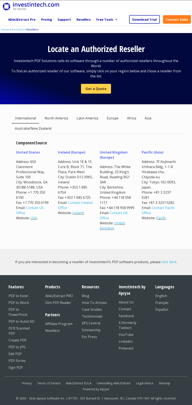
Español (161, 309)
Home (5, 29)
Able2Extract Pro (22, 19)
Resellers (84, 19)
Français (162, 302)
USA (33, 218)
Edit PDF (15, 353)
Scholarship (91, 330)
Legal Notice (144, 383)
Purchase (18, 29)
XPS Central (91, 323)
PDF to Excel (18, 295)
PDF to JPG (17, 347)
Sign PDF (16, 367)
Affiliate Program (58, 323)
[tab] (25, 118)
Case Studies (92, 309)
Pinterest (126, 348)
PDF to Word (19, 302)
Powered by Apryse (96, 389)
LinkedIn (126, 341)
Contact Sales (177, 19)
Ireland (78, 212)
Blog (85, 295)
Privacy (27, 383)
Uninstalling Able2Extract (114, 383)
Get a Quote (96, 88)
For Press (89, 336)
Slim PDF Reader (58, 302)
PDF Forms (17, 360)
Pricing (46, 19)
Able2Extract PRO (59, 295)
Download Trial (144, 19)
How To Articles (94, 302)
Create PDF (17, 340)
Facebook (126, 316)
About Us (126, 302)
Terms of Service (49, 383)
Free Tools (108, 19)
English (161, 295)
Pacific (161, 218)
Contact (125, 309)
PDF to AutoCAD (22, 321)
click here (169, 262)
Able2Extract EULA (78, 383)
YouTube (126, 334)
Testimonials (92, 316)
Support (64, 19)
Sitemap (164, 383)
